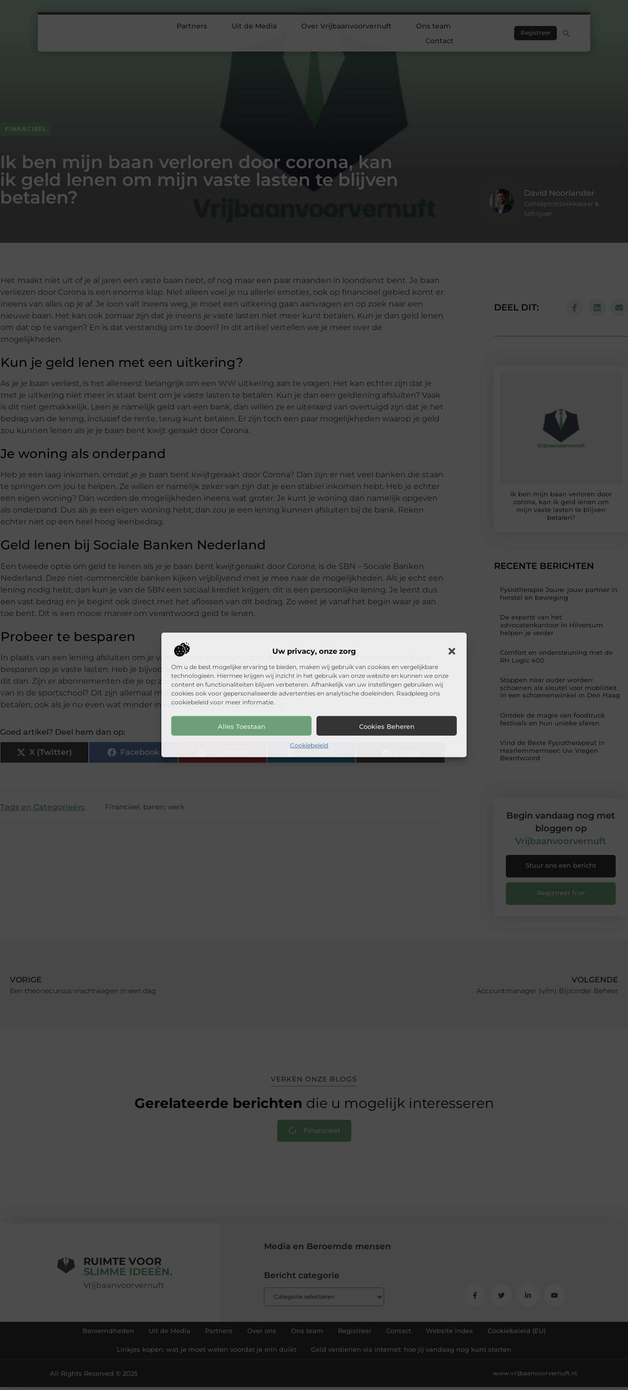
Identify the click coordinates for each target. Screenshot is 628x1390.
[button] (452, 651)
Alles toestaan (241, 726)
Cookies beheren (387, 726)
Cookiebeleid (309, 745)
